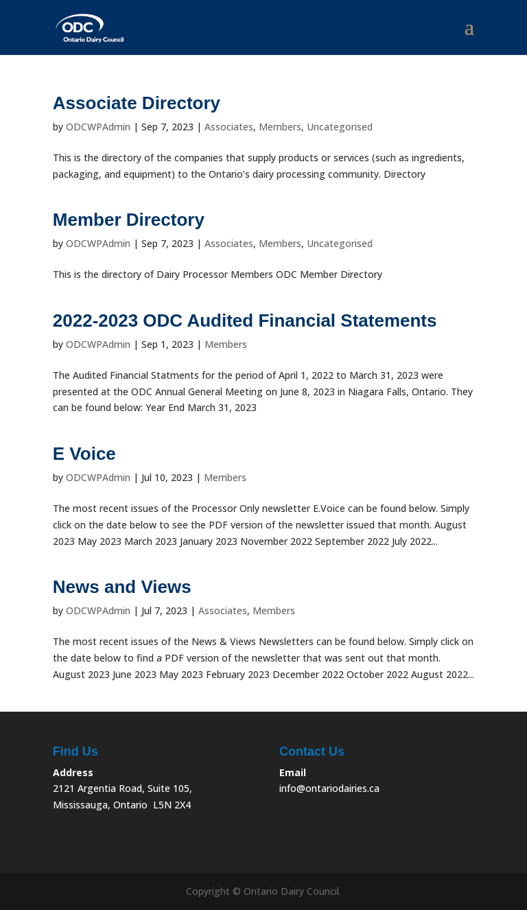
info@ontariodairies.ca (329, 788)
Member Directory (128, 219)
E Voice (84, 453)
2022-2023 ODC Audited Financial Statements (245, 320)
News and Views (122, 586)
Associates (228, 126)
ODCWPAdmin (98, 126)
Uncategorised (340, 126)
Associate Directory (136, 103)
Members (280, 126)
